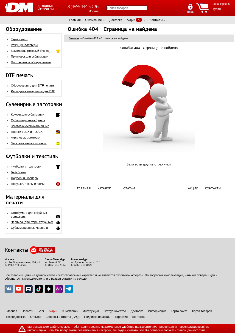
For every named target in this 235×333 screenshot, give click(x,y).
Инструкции (91, 311)
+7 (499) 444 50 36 (15, 265)
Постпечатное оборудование (31, 62)
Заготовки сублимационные (30, 126)
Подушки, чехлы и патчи (28, 183)
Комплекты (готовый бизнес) (30, 50)
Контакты (156, 20)
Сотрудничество (115, 311)
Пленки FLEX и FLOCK (27, 131)
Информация (157, 311)
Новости (27, 311)
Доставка (115, 20)
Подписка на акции (97, 317)
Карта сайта (179, 311)
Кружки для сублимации (27, 114)
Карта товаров (202, 311)
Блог (41, 311)
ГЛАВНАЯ (84, 188)
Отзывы (35, 317)
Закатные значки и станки (29, 143)
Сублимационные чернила (29, 227)
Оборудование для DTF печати (32, 85)
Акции (131, 20)
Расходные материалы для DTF (33, 91)
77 (138, 20)
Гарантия (121, 317)
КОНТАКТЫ (213, 188)
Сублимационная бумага (28, 120)
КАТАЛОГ (104, 188)
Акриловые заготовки (25, 137)
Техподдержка (15, 317)
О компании (93, 20)
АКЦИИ (193, 188)
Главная (75, 20)
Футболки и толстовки (26, 166)
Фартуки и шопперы (25, 178)
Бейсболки (18, 172)
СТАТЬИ (129, 188)
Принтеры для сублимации (29, 56)
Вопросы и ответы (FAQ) (63, 317)
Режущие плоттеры (24, 45)
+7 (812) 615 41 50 (55, 265)
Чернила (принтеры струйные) (32, 222)
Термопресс (19, 39)
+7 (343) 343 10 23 (81, 265)
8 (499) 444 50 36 (82, 6)
